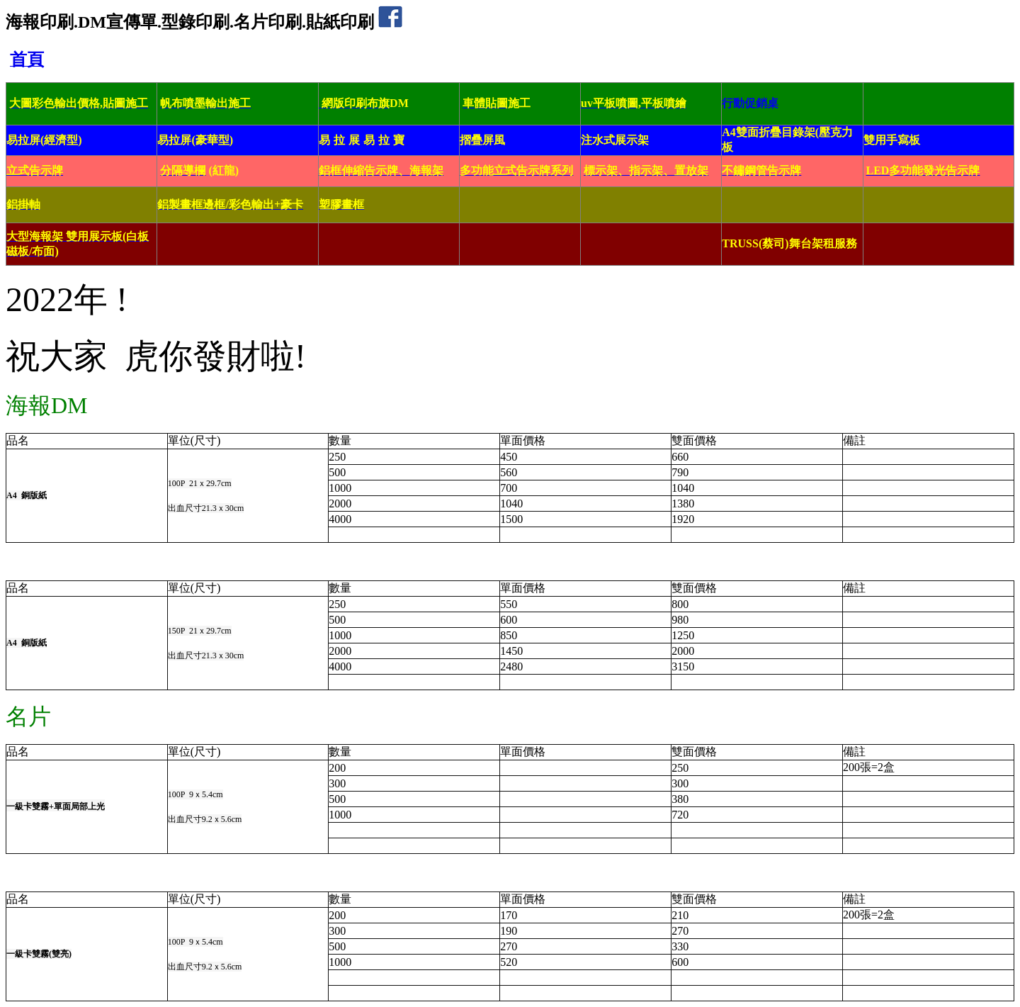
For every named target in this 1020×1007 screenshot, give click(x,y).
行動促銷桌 (750, 103)
